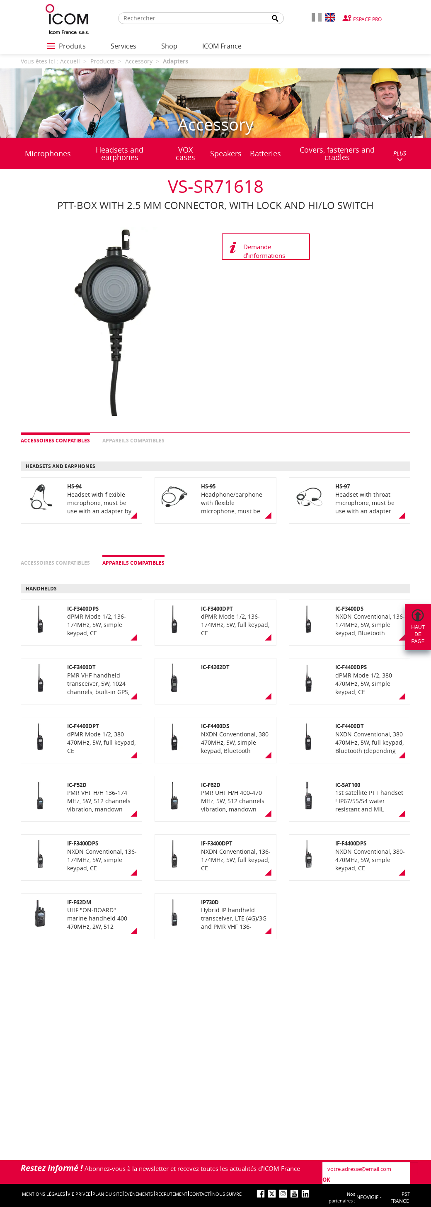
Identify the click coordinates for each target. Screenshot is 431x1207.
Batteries (265, 153)
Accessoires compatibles (55, 440)
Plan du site (107, 1194)
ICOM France (222, 46)
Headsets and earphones (119, 153)
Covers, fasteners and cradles (337, 153)
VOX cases (185, 153)
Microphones (48, 153)
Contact (199, 1194)
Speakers (226, 153)
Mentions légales (43, 1194)
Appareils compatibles (133, 440)
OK (326, 1179)
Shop (169, 46)
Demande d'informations (264, 251)
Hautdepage (418, 634)
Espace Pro (367, 19)
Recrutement (171, 1194)
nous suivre (227, 1194)
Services (123, 46)
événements (138, 1194)
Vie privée (79, 1194)
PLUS (399, 155)
